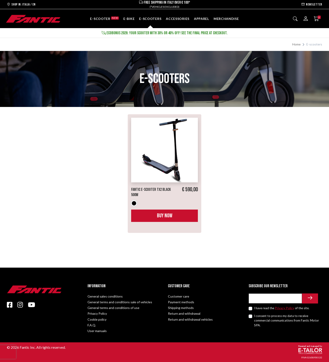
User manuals (97, 331)
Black (134, 203)
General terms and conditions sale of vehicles (120, 302)
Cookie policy (97, 319)
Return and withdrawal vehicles (190, 319)
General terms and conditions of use (113, 308)
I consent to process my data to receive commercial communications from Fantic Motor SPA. (286, 320)
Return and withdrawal (184, 313)
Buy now (164, 215)
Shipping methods (181, 308)
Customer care (178, 296)
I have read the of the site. (281, 308)
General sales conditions (105, 296)
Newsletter (311, 4)
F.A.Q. (92, 325)
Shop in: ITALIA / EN (21, 4)
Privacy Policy (97, 313)
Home (296, 44)
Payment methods (181, 302)
